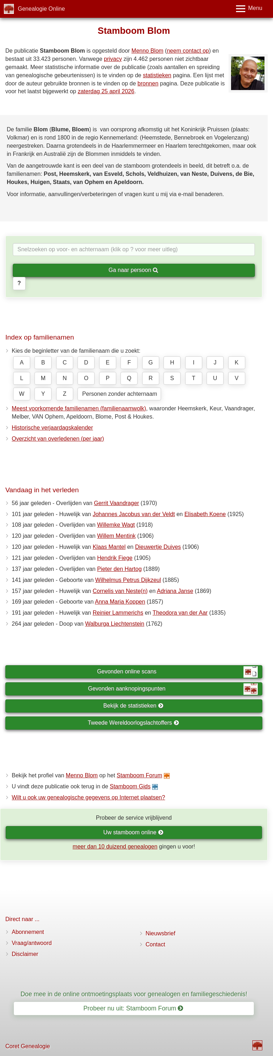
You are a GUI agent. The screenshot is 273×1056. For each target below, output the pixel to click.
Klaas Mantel (109, 547)
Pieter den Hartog (119, 569)
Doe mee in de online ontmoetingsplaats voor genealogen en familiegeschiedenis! (134, 994)
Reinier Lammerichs (118, 613)
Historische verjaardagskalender (52, 428)
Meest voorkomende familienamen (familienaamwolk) (79, 408)
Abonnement (28, 932)
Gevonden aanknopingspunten (173, 689)
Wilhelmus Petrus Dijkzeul (128, 580)
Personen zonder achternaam (119, 394)
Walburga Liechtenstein (114, 624)
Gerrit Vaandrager (116, 503)
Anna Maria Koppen (120, 602)
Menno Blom (148, 51)
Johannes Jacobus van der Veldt (134, 514)
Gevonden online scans (177, 672)
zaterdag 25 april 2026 (106, 91)
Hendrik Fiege (115, 558)
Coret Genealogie (27, 1046)
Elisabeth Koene (205, 514)
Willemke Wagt (116, 525)
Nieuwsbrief (161, 933)
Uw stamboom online (133, 832)
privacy (113, 59)
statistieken (157, 75)
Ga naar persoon (133, 270)
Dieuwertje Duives (158, 547)
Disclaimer (25, 954)
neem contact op (188, 51)
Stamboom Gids (130, 786)
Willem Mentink (116, 536)
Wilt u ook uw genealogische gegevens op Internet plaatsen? (88, 797)
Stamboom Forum (139, 775)
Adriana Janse (175, 591)
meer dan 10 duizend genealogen (115, 847)
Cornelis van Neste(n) (120, 591)
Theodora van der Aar (180, 613)
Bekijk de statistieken (133, 706)
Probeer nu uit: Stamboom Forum (133, 1008)
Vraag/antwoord (32, 943)
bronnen (148, 83)
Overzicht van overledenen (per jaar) (58, 439)
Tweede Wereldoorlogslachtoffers (133, 723)
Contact (155, 944)
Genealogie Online (41, 9)
